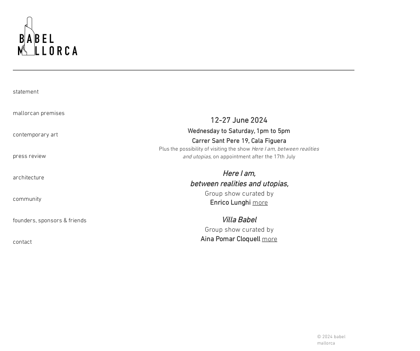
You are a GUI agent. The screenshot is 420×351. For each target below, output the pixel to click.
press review (29, 156)
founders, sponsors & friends (43, 220)
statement (26, 92)
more (260, 203)
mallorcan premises (39, 113)
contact (22, 242)
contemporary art (35, 135)
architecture (28, 178)
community (27, 199)
